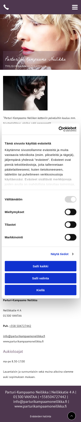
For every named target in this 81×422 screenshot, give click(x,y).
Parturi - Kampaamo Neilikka (35, 59)
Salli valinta (40, 278)
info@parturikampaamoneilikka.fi (24, 336)
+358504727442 (53, 396)
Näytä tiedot (60, 254)
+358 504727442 (20, 326)
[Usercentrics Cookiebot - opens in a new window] (58, 129)
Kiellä (40, 290)
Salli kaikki (40, 266)
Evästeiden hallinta (40, 416)
